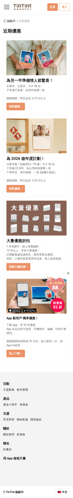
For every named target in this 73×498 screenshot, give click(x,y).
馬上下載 (15, 353)
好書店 (7, 449)
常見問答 (8, 419)
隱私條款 (36, 419)
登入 (64, 7)
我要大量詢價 (18, 266)
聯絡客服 (22, 419)
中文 (64, 492)
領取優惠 (15, 106)
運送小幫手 (10, 404)
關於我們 (8, 434)
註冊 (52, 7)
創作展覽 (22, 389)
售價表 (24, 404)
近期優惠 (24, 20)
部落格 (21, 434)
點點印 (9, 20)
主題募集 (8, 389)
